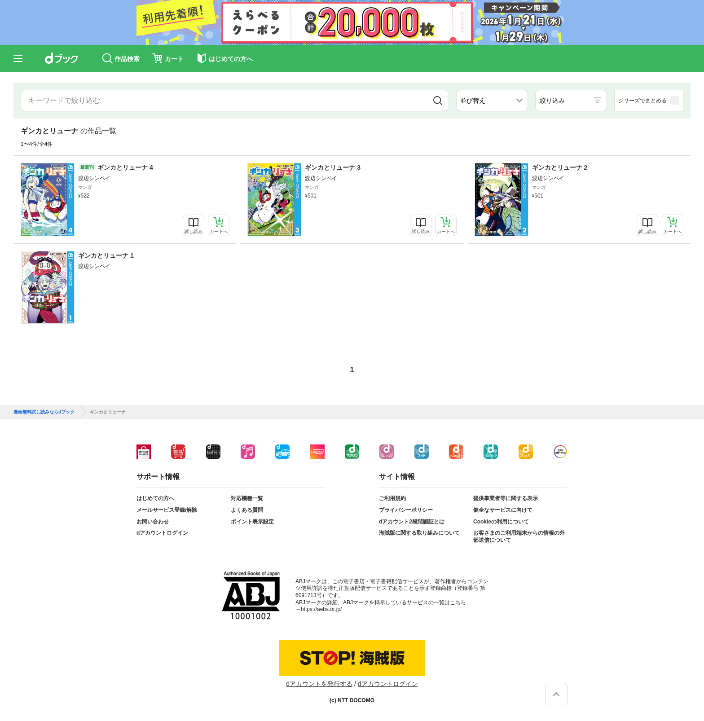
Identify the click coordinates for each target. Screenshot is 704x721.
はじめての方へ (155, 498)
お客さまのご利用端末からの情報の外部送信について (519, 536)
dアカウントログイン (162, 533)
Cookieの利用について (501, 522)
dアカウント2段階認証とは (411, 522)
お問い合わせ (152, 522)
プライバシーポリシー (406, 510)
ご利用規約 (392, 498)
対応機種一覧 (247, 498)
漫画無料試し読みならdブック (44, 412)
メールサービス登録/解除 (166, 510)
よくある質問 (247, 510)
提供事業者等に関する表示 (505, 498)
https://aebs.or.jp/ (321, 609)
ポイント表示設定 (252, 522)
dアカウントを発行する (319, 683)
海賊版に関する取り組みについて (419, 533)
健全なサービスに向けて (502, 510)
